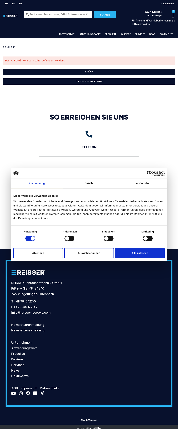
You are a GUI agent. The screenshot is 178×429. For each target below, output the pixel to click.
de (6, 3)
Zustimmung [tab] (37, 183)
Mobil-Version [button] (89, 420)
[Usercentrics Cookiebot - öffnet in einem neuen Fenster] (149, 173)
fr (20, 3)
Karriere (126, 34)
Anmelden (167, 3)
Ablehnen (38, 253)
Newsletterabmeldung (27, 330)
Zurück (89, 71)
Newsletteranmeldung (27, 325)
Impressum (29, 388)
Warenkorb (152, 12)
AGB (15, 388)
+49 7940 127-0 (25, 301)
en (13, 3)
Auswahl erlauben (89, 253)
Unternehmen (67, 34)
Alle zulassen (140, 253)
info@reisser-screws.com (31, 312)
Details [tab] (89, 183)
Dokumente (166, 34)
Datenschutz (49, 388)
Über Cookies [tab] (141, 183)
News (152, 34)
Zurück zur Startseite (89, 81)
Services (140, 34)
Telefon (89, 147)
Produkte (110, 34)
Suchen (105, 14)
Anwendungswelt (90, 34)
